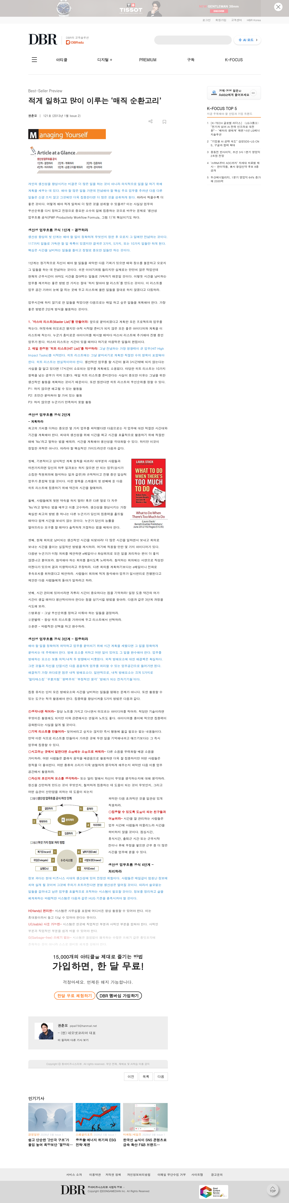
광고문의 (217, 1174)
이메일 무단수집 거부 (171, 1174)
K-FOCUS (233, 59)
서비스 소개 (74, 1174)
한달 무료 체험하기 (74, 995)
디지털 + (104, 59)
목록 (146, 1076)
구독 (190, 59)
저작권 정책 (113, 1174)
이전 (131, 1076)
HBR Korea (254, 20)
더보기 (150, 121)
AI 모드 (248, 40)
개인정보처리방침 (138, 1174)
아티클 (61, 59)
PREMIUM (147, 59)
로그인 (206, 20)
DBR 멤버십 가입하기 (119, 995)
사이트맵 (197, 1174)
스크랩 (164, 121)
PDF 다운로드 (157, 121)
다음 (161, 1076)
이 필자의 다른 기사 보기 (73, 1040)
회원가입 (220, 20)
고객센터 (236, 20)
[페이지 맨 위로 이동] (274, 1191)
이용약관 (95, 1174)
